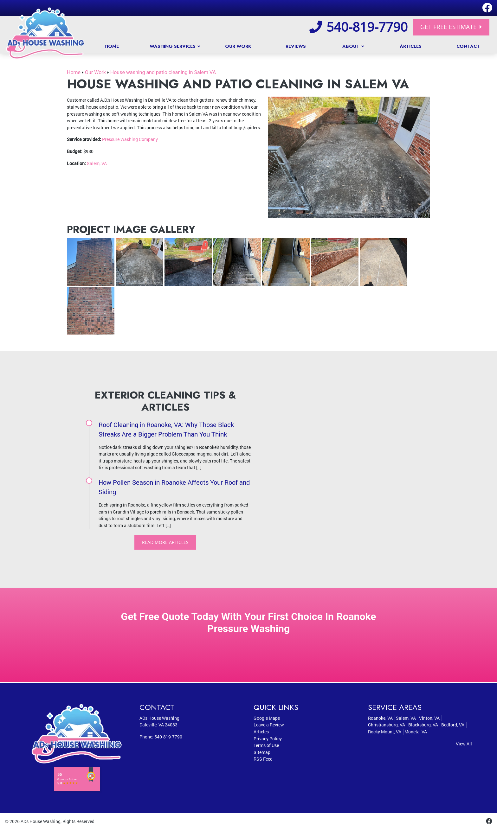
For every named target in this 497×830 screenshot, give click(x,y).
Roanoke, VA (380, 718)
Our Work (95, 72)
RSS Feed (263, 759)
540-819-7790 (358, 26)
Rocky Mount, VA (384, 732)
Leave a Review (269, 725)
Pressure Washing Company (130, 139)
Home (74, 72)
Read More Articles (165, 542)
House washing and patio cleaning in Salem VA (163, 72)
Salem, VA (97, 163)
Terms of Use (266, 746)
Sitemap (262, 752)
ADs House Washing (41, 822)
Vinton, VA (429, 718)
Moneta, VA (415, 732)
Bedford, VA (452, 725)
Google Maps (267, 718)
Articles (261, 732)
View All (464, 744)
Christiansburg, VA (386, 725)
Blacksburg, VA (423, 725)
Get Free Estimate (451, 26)
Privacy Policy (268, 739)
